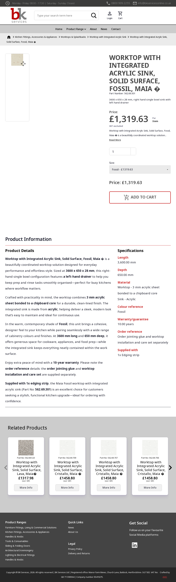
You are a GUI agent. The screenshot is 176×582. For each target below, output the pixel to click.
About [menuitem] (93, 29)
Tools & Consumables (16, 541)
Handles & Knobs (14, 536)
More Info (26, 487)
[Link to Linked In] (134, 545)
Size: (112, 163)
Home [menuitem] (58, 29)
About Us (73, 531)
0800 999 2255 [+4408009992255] (120, 3)
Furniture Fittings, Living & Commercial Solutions (31, 527)
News (71, 527)
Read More (115, 139)
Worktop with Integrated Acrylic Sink (108, 36)
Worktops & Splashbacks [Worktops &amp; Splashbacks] (73, 36)
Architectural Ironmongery (19, 550)
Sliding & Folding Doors (17, 545)
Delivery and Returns (79, 553)
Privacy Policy (75, 548)
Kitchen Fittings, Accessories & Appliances (27, 531)
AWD (165, 576)
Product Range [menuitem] (75, 29)
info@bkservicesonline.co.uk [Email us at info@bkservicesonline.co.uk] (154, 3)
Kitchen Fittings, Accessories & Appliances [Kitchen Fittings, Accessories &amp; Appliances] (36, 36)
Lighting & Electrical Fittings (20, 554)
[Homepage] (9, 36)
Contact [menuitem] (116, 29)
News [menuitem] (104, 29)
